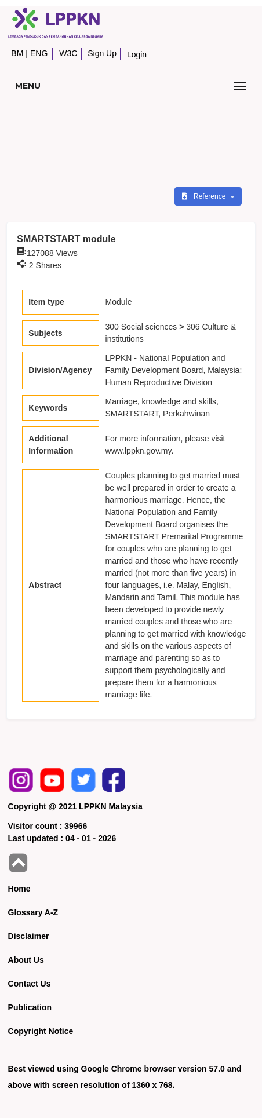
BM (17, 53)
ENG (39, 53)
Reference (205, 196)
